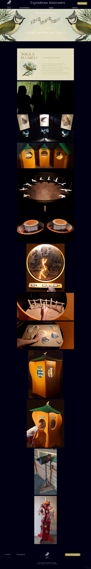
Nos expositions (24, 8)
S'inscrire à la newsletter (73, 554)
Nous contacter (82, 3)
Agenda (51, 8)
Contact (8, 554)
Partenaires (21, 554)
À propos (74, 8)
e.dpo (55, 562)
